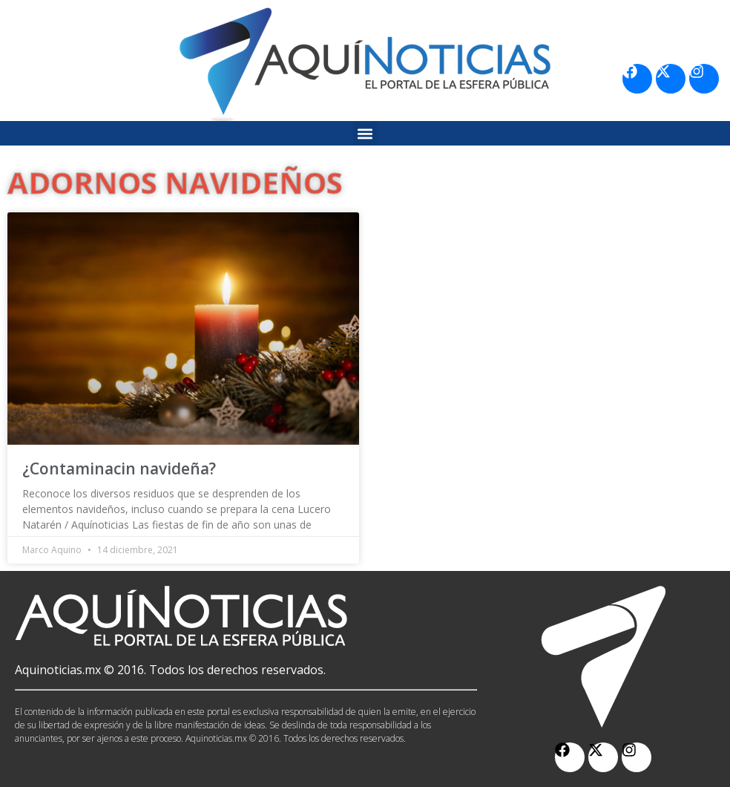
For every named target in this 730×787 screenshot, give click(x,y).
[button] (365, 133)
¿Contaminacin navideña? (119, 468)
